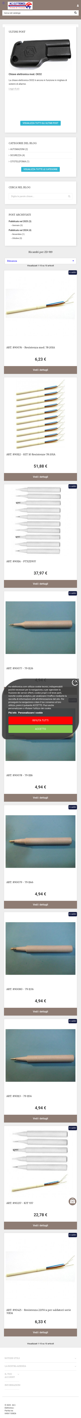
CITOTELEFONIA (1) (19, 161)
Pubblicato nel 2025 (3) (20, 221)
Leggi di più (14, 89)
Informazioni (12, 1385)
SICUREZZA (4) (17, 155)
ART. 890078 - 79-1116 (19, 775)
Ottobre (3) (17, 238)
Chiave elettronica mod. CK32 (25, 74)
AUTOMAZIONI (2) (19, 149)
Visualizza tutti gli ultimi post (40, 123)
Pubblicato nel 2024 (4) (20, 230)
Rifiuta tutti (40, 720)
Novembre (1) (18, 234)
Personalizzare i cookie (30, 712)
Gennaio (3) (17, 225)
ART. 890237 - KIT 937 (19, 1203)
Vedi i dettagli (40, 369)
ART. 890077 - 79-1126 (19, 668)
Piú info (12, 712)
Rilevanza (40, 261)
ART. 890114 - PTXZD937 (21, 561)
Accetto (40, 728)
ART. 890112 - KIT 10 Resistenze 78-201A (30, 454)
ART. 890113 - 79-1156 (19, 1096)
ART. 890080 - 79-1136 (20, 989)
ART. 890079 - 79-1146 (19, 882)
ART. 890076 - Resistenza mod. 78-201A (30, 347)
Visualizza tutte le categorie (41, 169)
